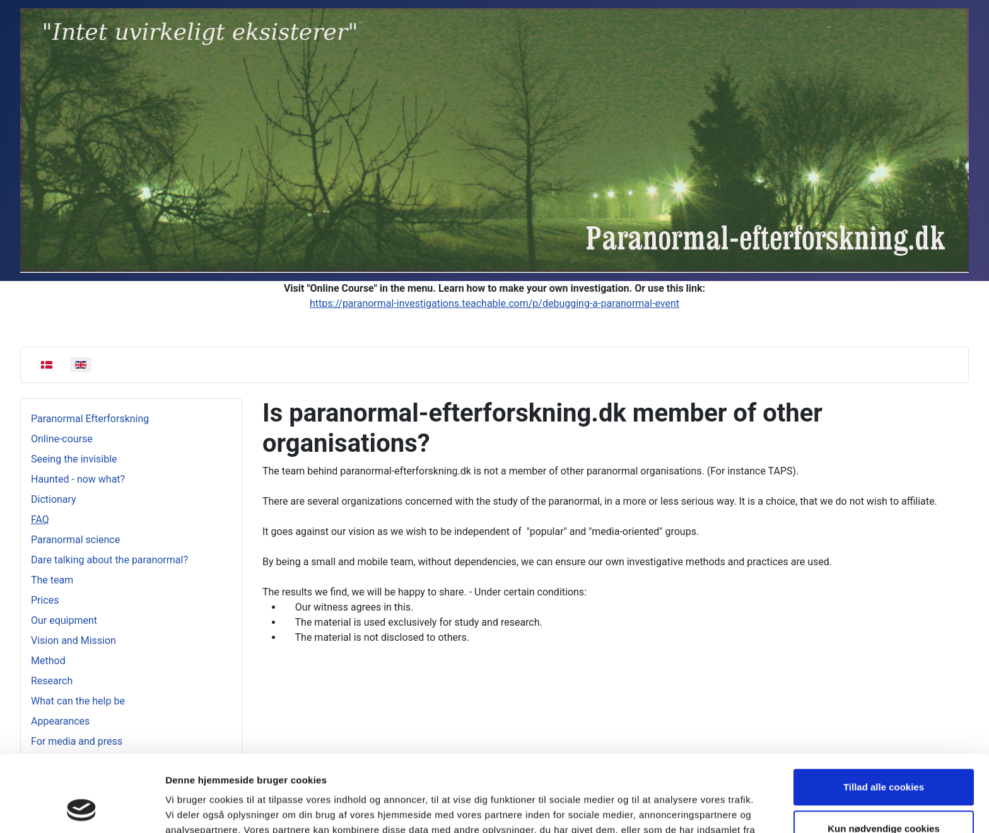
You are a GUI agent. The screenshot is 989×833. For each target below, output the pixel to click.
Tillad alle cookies (883, 715)
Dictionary (53, 499)
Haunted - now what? (78, 479)
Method (48, 661)
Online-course (62, 439)
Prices (45, 600)
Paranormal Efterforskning (90, 419)
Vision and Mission (73, 640)
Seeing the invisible (74, 459)
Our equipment (64, 620)
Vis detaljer (190, 808)
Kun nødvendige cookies (884, 756)
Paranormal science (75, 540)
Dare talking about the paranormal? (109, 560)
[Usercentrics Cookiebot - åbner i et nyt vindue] (81, 808)
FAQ (40, 520)
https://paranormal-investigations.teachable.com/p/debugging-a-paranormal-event (494, 303)
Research (52, 681)
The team (52, 580)
